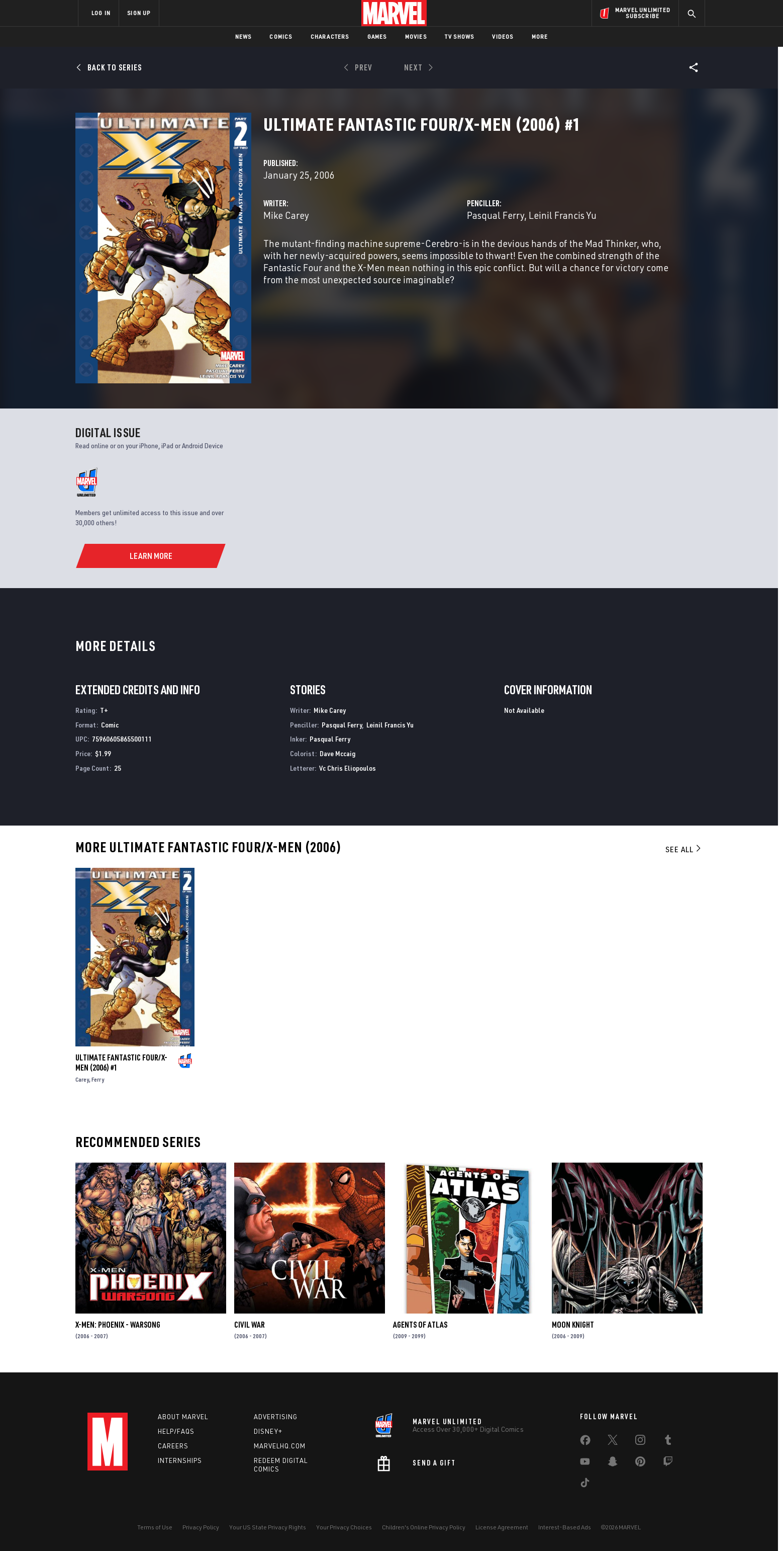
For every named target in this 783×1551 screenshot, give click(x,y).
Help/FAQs (176, 1431)
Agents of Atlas (420, 1325)
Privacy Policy (200, 1527)
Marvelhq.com (280, 1446)
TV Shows (459, 36)
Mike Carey (286, 215)
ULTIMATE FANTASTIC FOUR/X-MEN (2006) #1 (121, 1062)
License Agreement (501, 1527)
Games (377, 36)
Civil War (249, 1325)
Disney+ (268, 1431)
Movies (416, 36)
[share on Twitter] (613, 1442)
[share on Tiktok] (585, 1485)
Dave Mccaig (337, 753)
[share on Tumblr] (668, 1442)
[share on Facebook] (585, 1442)
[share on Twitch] (668, 1463)
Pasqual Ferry (495, 215)
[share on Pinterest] (640, 1463)
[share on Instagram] (640, 1442)
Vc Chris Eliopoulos (347, 768)
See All (684, 849)
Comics (280, 36)
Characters (330, 36)
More (540, 36)
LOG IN (101, 13)
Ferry (97, 1079)
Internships (180, 1460)
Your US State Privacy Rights (267, 1527)
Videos (502, 36)
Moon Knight (573, 1325)
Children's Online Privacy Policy (423, 1527)
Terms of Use (154, 1527)
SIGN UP (138, 13)
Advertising (276, 1417)
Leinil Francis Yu (563, 215)
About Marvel (183, 1417)
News (243, 36)
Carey (82, 1079)
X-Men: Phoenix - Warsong (117, 1325)
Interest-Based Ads (564, 1527)
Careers (173, 1446)
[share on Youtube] (585, 1463)
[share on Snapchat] (613, 1463)
